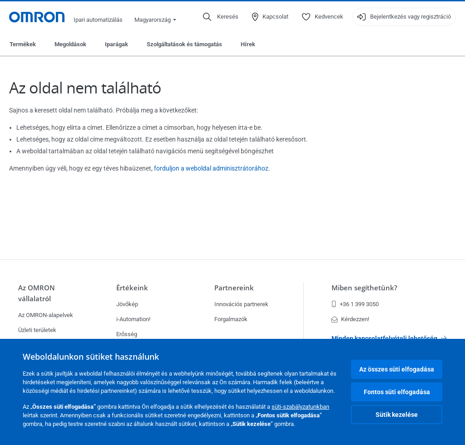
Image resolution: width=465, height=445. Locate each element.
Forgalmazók (230, 319)
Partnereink (234, 288)
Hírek (248, 44)
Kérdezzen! (350, 319)
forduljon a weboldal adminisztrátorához (211, 168)
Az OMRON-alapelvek (45, 315)
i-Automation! (133, 319)
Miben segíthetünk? (364, 288)
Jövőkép (127, 304)
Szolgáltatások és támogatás (184, 44)
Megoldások (70, 44)
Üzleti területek (37, 330)
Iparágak (116, 44)
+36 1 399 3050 (355, 304)
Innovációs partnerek (241, 304)
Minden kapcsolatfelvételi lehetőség (389, 338)
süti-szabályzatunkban (300, 406)
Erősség (126, 334)
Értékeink (132, 288)
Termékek (23, 44)
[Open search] (220, 16)
